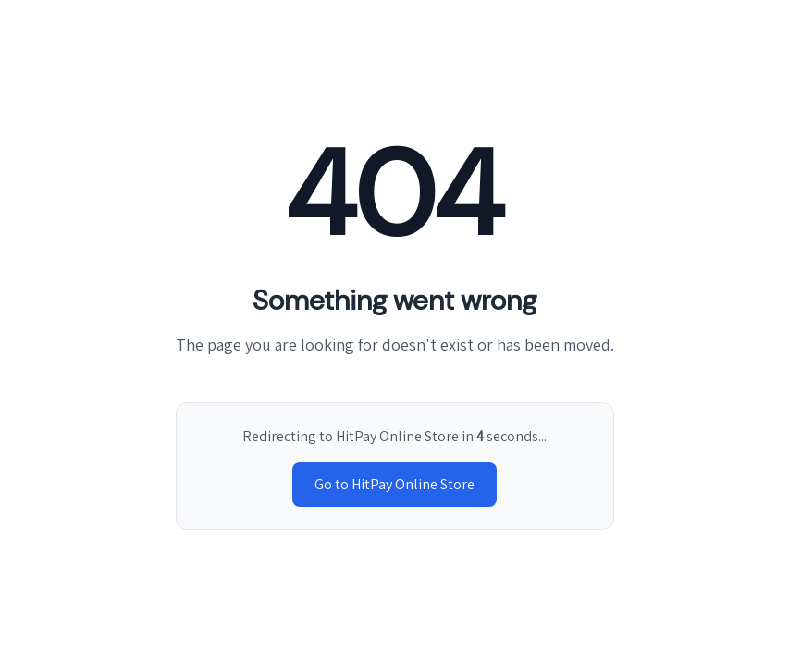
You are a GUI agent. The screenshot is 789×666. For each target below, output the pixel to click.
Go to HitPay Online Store (394, 484)
